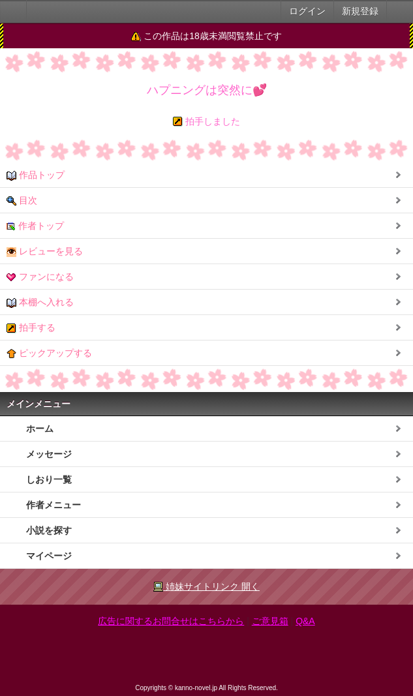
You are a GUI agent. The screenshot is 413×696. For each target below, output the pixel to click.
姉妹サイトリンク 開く (206, 586)
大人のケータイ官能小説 (13, 11)
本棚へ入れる (40, 302)
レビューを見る (45, 251)
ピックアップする (49, 353)
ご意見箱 (270, 621)
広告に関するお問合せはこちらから (171, 621)
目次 (22, 200)
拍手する (31, 327)
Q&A (305, 621)
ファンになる (40, 276)
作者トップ (35, 226)
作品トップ (36, 175)
